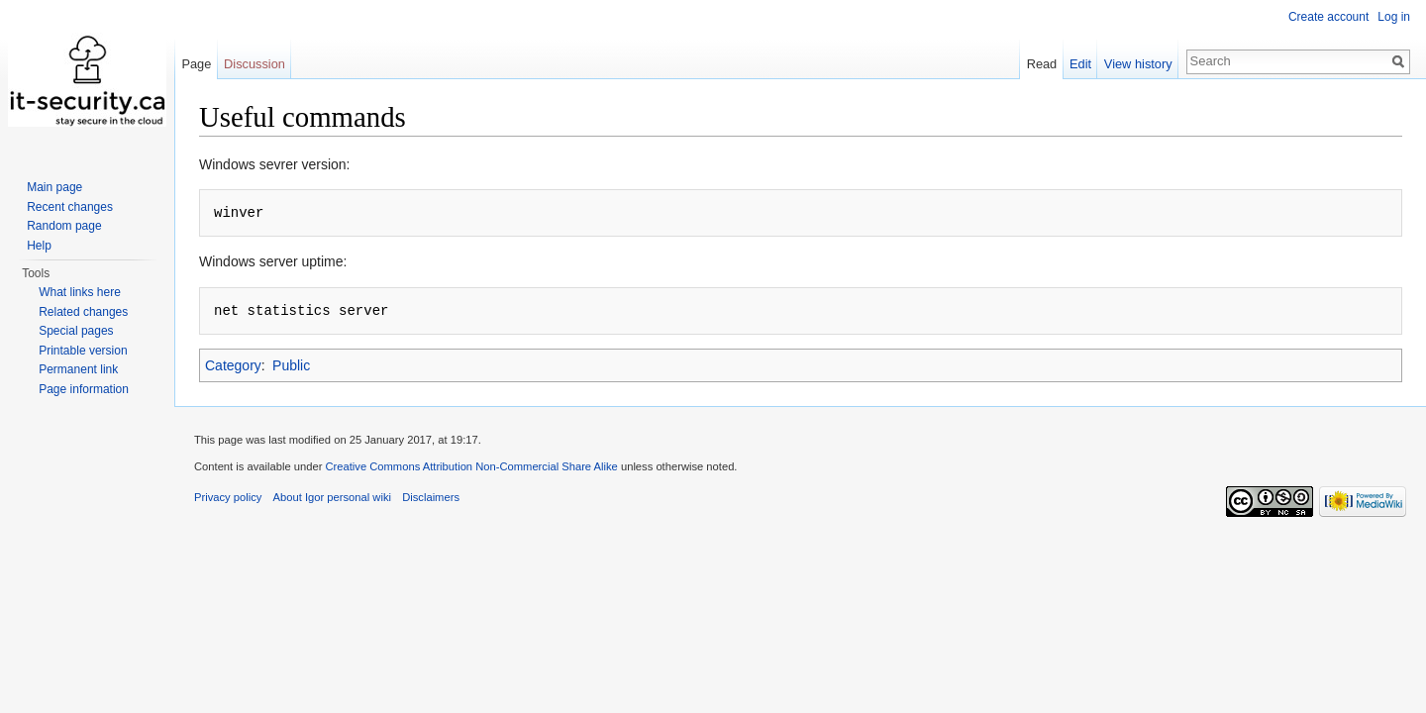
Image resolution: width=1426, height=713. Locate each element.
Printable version (83, 350)
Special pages (76, 331)
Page (196, 63)
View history (1138, 63)
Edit (1080, 63)
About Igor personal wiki (332, 497)
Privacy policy (227, 497)
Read (1042, 63)
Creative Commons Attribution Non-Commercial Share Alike (471, 466)
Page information (84, 389)
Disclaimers (430, 497)
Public (291, 365)
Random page (64, 226)
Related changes (83, 312)
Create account (1328, 17)
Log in (1393, 17)
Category (233, 365)
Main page (54, 187)
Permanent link (78, 369)
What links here (80, 292)
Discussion (254, 63)
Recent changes (70, 207)
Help (39, 246)
